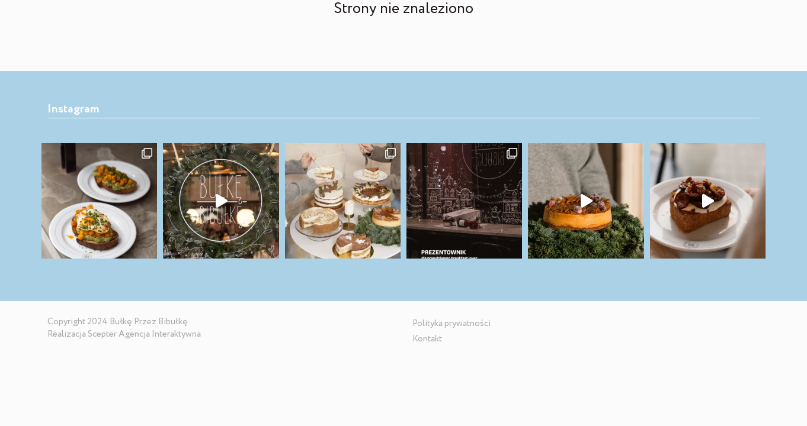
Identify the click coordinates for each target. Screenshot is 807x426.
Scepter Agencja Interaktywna (144, 334)
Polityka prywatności (451, 323)
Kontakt (427, 339)
